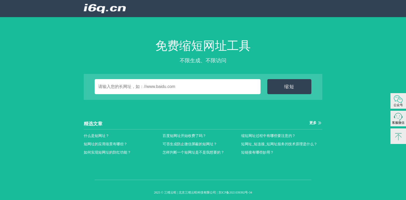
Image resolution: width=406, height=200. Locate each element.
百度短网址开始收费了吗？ (184, 136)
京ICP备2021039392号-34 (235, 192)
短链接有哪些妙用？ (257, 152)
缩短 (289, 86)
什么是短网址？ (96, 136)
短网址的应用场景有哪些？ (105, 144)
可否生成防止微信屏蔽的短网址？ (190, 144)
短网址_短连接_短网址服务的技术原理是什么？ (279, 144)
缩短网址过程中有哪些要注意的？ (268, 136)
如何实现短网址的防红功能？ (107, 152)
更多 (313, 123)
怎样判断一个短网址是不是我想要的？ (193, 152)
